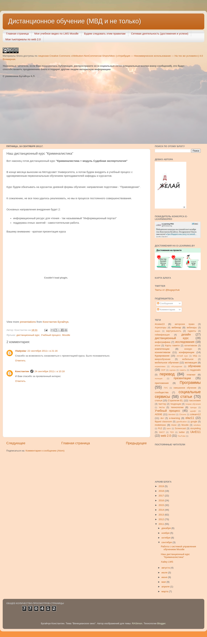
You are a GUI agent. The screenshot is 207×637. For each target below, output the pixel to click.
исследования (184, 341)
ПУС (166, 388)
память (183, 370)
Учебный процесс (51, 335)
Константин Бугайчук (55, 321)
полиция (158, 378)
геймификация (162, 335)
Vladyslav (20, 351)
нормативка (160, 366)
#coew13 (160, 324)
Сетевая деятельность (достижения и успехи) (159, 33)
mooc (174, 425)
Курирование (162, 355)
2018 (162, 491)
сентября (166, 542)
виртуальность (173, 331)
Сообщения (165, 303)
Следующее (15, 443)
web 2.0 (166, 435)
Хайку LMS (167, 561)
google (194, 421)
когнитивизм (190, 345)
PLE (160, 428)
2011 (162, 524)
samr (168, 428)
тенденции (175, 404)
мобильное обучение (167, 362)
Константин (22, 371)
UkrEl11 (195, 431)
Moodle (66, 335)
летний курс (182, 356)
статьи (186, 396)
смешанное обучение (185, 388)
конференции (186, 352)
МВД (195, 356)
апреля (165, 586)
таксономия (195, 400)
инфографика (162, 342)
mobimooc (160, 425)
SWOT (162, 432)
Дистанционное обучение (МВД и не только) (74, 21)
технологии (177, 407)
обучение (194, 366)
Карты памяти (172, 345)
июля (164, 572)
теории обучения (193, 404)
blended (171, 414)
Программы (190, 382)
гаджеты (192, 331)
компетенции (162, 349)
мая (163, 582)
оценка (172, 370)
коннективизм (162, 352)
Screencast (180, 428)
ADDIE (158, 414)
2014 (162, 509)
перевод (167, 374)
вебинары (192, 327)
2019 (162, 486)
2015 (162, 505)
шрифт (193, 411)
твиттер (162, 404)
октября (166, 537)
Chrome (182, 414)
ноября (165, 533)
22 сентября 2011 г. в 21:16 (42, 351)
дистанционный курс (28, 335)
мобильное (187, 359)
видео (157, 331)
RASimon (137, 623)
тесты (162, 407)
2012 (162, 519)
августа (165, 567)
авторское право (185, 324)
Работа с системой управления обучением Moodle (178, 548)
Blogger (161, 623)
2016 (162, 500)
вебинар (176, 327)
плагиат (191, 374)
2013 (162, 514)
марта (165, 591)
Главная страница (17, 33)
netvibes (197, 425)
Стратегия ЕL (175, 400)
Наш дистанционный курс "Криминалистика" (175, 555)
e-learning (174, 418)
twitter (182, 432)
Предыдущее (136, 443)
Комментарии (166, 309)
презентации (182, 378)
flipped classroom (163, 421)
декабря (166, 528)
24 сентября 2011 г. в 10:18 (50, 371)
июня (164, 577)
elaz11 (190, 417)
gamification (181, 422)
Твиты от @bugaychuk (167, 290)
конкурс (188, 349)
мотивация (191, 362)
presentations (28, 321)
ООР (163, 370)
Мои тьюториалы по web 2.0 (23, 39)
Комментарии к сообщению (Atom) (45, 450)
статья (158, 400)
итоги (157, 345)
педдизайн (195, 370)
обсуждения (176, 366)
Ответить (20, 360)
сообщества (161, 392)
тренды (193, 407)
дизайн (186, 334)
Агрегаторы (160, 327)
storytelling (195, 428)
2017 (162, 495)
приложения (162, 383)
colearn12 (195, 414)
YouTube (181, 436)
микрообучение (162, 359)
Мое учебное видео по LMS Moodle (56, 33)
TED (172, 432)
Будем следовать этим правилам (104, 33)
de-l (162, 418)
